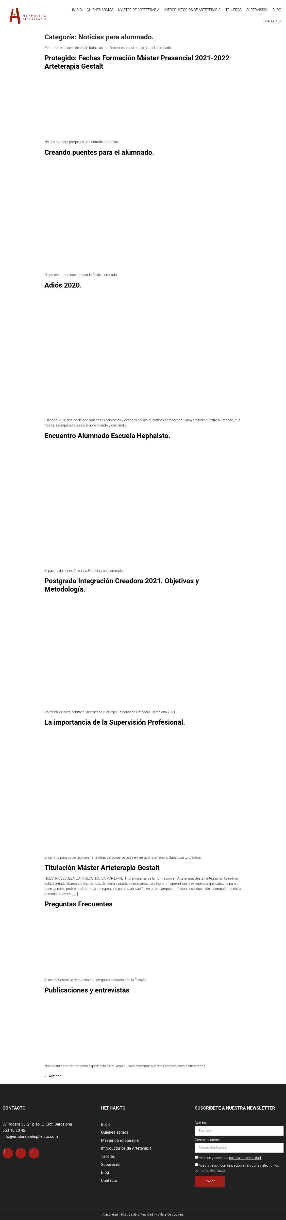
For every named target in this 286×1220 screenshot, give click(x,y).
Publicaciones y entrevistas (87, 990)
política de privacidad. (245, 1158)
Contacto (272, 21)
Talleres (233, 10)
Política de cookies (169, 1214)
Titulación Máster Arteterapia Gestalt (102, 868)
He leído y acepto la (230, 1158)
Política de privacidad (137, 1214)
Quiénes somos (100, 10)
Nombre (201, 1123)
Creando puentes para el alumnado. (99, 152)
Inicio (77, 10)
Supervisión (257, 10)
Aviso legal (110, 1214)
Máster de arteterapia (138, 10)
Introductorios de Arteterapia (192, 10)
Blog (276, 10)
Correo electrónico (208, 1140)
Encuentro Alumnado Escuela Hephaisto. (107, 436)
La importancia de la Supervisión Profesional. (115, 722)
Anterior (53, 1076)
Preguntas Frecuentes (79, 904)
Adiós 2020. (63, 285)
